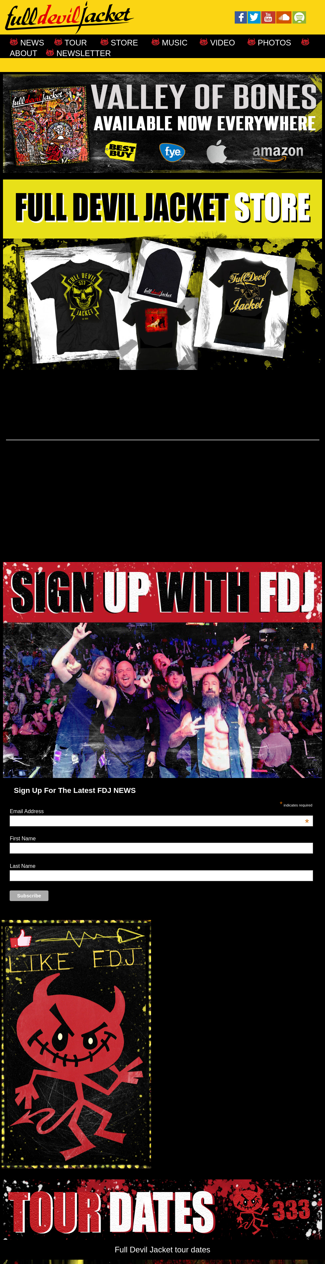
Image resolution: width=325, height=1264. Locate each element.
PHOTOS (273, 42)
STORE (123, 42)
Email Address (159, 811)
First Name (23, 838)
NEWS (31, 42)
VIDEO (221, 42)
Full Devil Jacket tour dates (162, 1249)
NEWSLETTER (82, 53)
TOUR (74, 42)
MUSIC (178, 42)
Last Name (22, 866)
